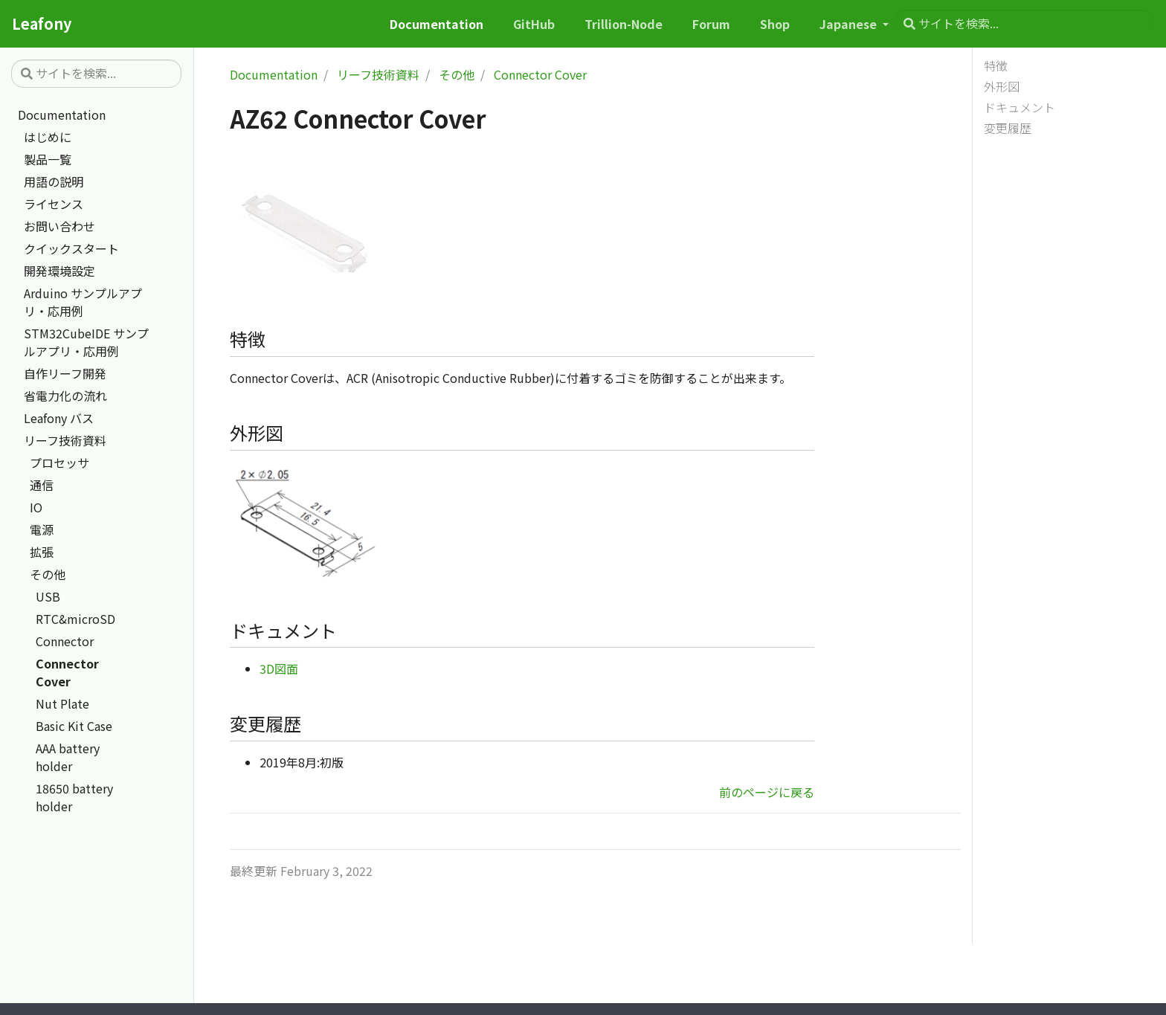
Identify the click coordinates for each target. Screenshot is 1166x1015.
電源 (42, 529)
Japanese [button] (849, 24)
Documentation (62, 114)
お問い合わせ (59, 226)
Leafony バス (59, 418)
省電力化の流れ (65, 396)
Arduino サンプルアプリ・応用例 (83, 302)
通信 (42, 485)
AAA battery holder (68, 757)
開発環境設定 (59, 271)
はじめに (47, 137)
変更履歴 (1007, 128)
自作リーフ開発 (65, 373)
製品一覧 (47, 159)
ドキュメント (1019, 107)
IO (36, 507)
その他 (47, 574)
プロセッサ (59, 462)
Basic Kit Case (74, 726)
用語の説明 (53, 181)
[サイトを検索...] (1024, 24)
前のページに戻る (766, 792)
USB (48, 596)
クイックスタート (71, 248)
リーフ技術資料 (65, 440)
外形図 (1002, 86)
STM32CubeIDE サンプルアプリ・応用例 (86, 342)
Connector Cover (67, 672)
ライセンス (53, 204)
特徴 (996, 65)
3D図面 (279, 668)
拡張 (42, 552)
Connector (65, 641)
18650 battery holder (74, 797)
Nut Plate (62, 703)
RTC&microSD (75, 619)
